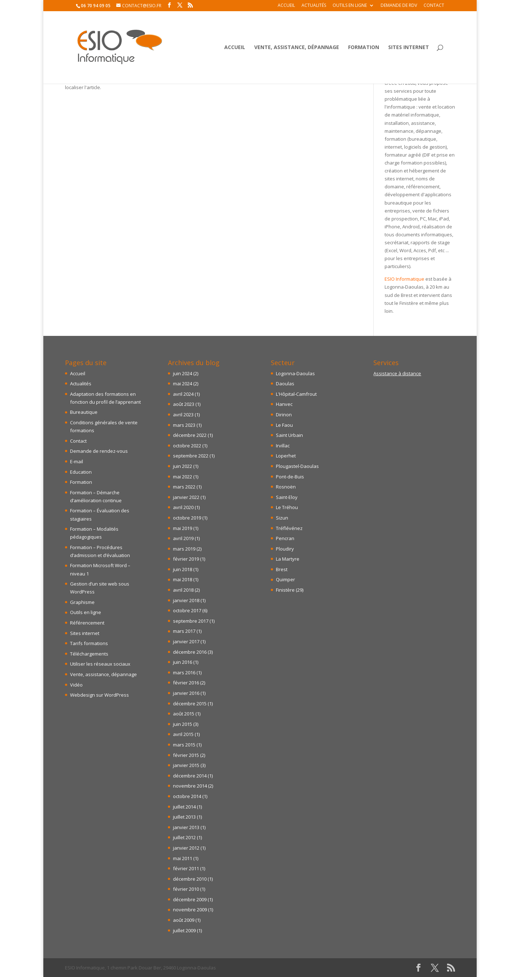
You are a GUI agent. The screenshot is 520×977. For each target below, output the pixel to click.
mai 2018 (182, 579)
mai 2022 (182, 476)
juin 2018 (182, 569)
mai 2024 (182, 383)
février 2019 (186, 559)
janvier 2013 (186, 827)
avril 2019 (183, 538)
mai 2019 (182, 528)
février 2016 (186, 682)
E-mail (76, 461)
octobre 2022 (187, 445)
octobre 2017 (187, 610)
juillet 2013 (184, 817)
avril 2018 (183, 590)
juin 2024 (182, 373)
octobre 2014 (187, 796)
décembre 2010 (190, 879)
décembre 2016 (190, 652)
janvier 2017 (186, 641)
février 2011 (186, 868)
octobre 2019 (187, 517)
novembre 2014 (190, 786)
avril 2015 (183, 734)
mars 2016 (184, 672)
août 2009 (183, 920)
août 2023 (183, 404)
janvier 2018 (186, 600)
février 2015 (186, 755)
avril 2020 (183, 507)
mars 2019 (184, 549)
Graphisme (82, 602)
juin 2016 (182, 662)
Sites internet (408, 48)
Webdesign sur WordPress (99, 695)
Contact (434, 5)
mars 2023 (184, 425)
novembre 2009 (190, 909)
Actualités (314, 5)
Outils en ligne (350, 5)
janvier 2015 (186, 765)
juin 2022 (182, 466)
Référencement (87, 622)
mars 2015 (184, 744)
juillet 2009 (184, 930)
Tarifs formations (89, 643)
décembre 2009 (190, 899)
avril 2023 (183, 414)
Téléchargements (89, 653)
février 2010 (186, 889)
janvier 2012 (186, 848)
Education (81, 472)
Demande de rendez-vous (99, 451)
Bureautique (84, 412)
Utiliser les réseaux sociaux (100, 664)
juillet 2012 (184, 837)
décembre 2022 (190, 435)
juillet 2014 (184, 806)
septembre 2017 (190, 621)
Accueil (286, 5)
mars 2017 (184, 631)
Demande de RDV (399, 5)
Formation (363, 48)
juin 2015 (182, 724)
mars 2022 (184, 486)
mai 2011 (182, 858)
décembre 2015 (190, 703)
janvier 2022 (186, 497)
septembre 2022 (190, 455)
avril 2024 (183, 394)
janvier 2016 (186, 693)
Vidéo (76, 685)
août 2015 (183, 713)
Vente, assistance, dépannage (296, 48)
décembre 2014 (190, 775)
